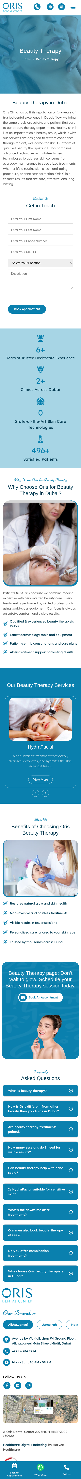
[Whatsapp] (40, 1467)
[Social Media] (7, 1385)
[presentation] (29, 297)
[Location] (40, 1409)
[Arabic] (50, 6)
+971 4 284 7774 (24, 1351)
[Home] (13, 7)
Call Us (67, 1474)
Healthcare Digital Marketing (25, 1445)
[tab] (18, 1324)
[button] (73, 7)
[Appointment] (61, 6)
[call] (66, 1467)
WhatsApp (40, 1474)
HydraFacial (40, 747)
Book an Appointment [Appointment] (14, 1474)
